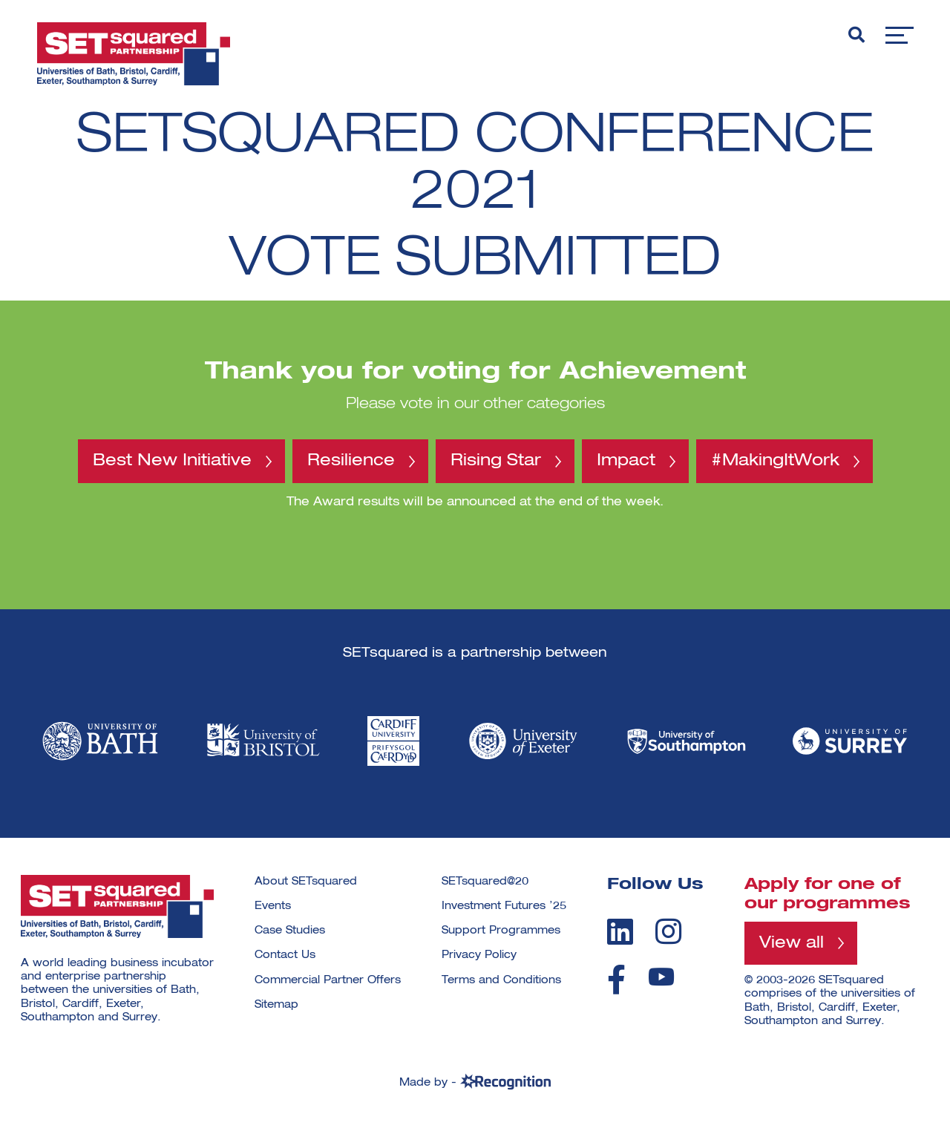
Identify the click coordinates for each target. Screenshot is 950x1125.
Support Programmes (501, 930)
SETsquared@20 (485, 881)
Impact (626, 461)
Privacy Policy (479, 955)
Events (273, 906)
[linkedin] (620, 931)
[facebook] (616, 979)
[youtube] (661, 977)
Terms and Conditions (501, 980)
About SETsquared (306, 881)
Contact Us (285, 955)
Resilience (351, 461)
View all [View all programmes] (791, 943)
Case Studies (290, 930)
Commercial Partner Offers (328, 980)
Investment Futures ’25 (504, 906)
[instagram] (668, 931)
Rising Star (496, 461)
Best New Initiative (172, 461)
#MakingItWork (775, 461)
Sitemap (276, 1005)
